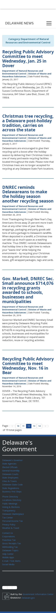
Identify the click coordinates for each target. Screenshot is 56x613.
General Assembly (11, 470)
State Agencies (9, 463)
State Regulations (11, 486)
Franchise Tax (9, 536)
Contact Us (7, 529)
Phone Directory (10, 495)
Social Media (8, 559)
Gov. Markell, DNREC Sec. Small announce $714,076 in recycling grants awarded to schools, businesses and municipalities (28, 290)
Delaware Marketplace (13, 511)
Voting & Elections (11, 505)
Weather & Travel (11, 525)
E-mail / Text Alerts (12, 556)
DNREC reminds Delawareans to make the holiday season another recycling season (27, 194)
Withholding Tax (10, 543)
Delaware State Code (13, 483)
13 (34, 426)
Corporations (9, 533)
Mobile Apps (8, 553)
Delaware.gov (28, 596)
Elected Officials (10, 466)
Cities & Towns (10, 480)
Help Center (8, 550)
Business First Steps (12, 490)
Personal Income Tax (13, 518)
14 (39, 426)
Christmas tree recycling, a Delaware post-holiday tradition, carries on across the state (28, 123)
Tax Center (8, 515)
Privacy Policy (9, 521)
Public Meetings (10, 501)
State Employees (11, 476)
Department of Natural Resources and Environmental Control (22, 72)
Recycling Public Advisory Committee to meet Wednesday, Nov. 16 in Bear (28, 365)
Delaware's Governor (13, 460)
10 (18, 426)
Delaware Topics (10, 546)
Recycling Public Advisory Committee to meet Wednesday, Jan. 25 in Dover (28, 58)
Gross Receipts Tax (12, 539)
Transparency (9, 508)
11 (23, 426)
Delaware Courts (10, 473)
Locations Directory (12, 498)
